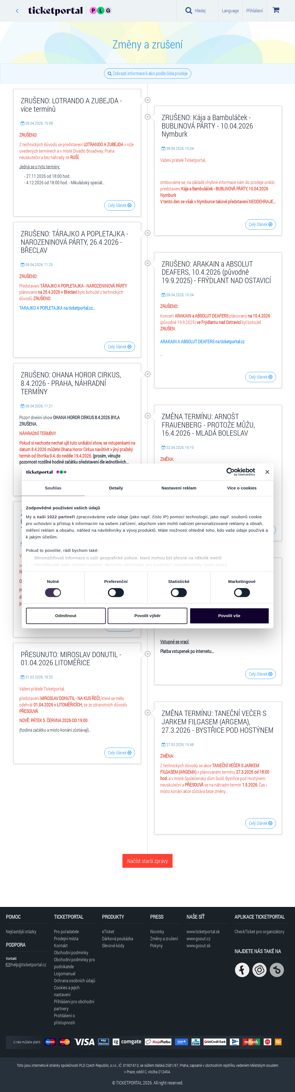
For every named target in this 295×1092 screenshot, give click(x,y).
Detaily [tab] (116, 488)
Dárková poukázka (117, 938)
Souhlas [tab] (53, 488)
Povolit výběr (147, 615)
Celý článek (119, 205)
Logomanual (64, 973)
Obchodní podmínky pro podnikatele (74, 962)
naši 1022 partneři (56, 516)
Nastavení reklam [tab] (178, 488)
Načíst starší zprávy (147, 860)
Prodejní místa (66, 938)
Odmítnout (65, 615)
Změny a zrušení (164, 938)
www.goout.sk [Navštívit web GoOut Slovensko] (199, 945)
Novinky (157, 931)
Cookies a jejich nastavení (67, 990)
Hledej (195, 10)
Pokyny (156, 945)
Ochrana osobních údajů (74, 980)
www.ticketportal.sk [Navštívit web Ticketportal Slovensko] (203, 931)
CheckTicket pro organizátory (259, 931)
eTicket (108, 931)
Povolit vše (229, 615)
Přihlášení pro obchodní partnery (74, 1004)
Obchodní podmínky (71, 952)
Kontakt (61, 945)
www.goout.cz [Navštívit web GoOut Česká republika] (198, 938)
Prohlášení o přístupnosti (64, 1018)
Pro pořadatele (66, 931)
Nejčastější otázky (21, 931)
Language (230, 10)
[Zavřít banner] (267, 472)
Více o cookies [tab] (242, 488)
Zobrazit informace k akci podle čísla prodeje (148, 73)
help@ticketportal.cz (26, 964)
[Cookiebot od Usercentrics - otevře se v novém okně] (230, 472)
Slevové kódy (113, 945)
